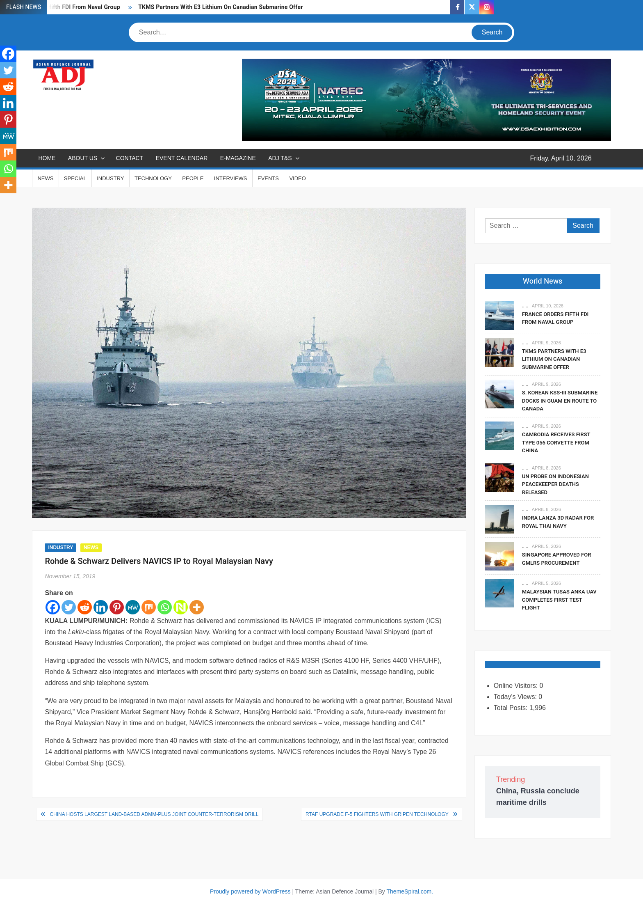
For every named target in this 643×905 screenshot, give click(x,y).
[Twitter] (69, 607)
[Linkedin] (100, 607)
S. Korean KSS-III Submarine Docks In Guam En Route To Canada (559, 400)
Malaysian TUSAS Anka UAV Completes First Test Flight (559, 600)
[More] (196, 607)
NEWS (45, 178)
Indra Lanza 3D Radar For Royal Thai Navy (558, 522)
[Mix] (148, 607)
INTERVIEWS (230, 178)
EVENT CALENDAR (182, 158)
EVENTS (268, 178)
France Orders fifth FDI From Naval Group (555, 318)
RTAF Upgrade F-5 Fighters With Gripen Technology (377, 814)
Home (46, 158)
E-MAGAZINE (238, 158)
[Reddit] (85, 607)
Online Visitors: (517, 685)
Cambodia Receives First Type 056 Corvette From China (556, 442)
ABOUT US (82, 158)
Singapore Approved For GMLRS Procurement (556, 559)
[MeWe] (132, 607)
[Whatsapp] (164, 607)
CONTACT (130, 158)
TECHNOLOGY (153, 178)
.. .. (525, 305)
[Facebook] (53, 607)
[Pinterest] (116, 607)
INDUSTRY (110, 178)
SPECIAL (75, 178)
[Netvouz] (180, 607)
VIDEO (297, 178)
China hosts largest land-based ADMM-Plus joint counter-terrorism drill (154, 814)
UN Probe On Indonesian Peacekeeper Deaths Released (555, 484)
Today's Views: (516, 696)
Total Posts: (511, 707)
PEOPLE (192, 178)
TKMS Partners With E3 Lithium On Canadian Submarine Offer (220, 7)
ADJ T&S (280, 158)
